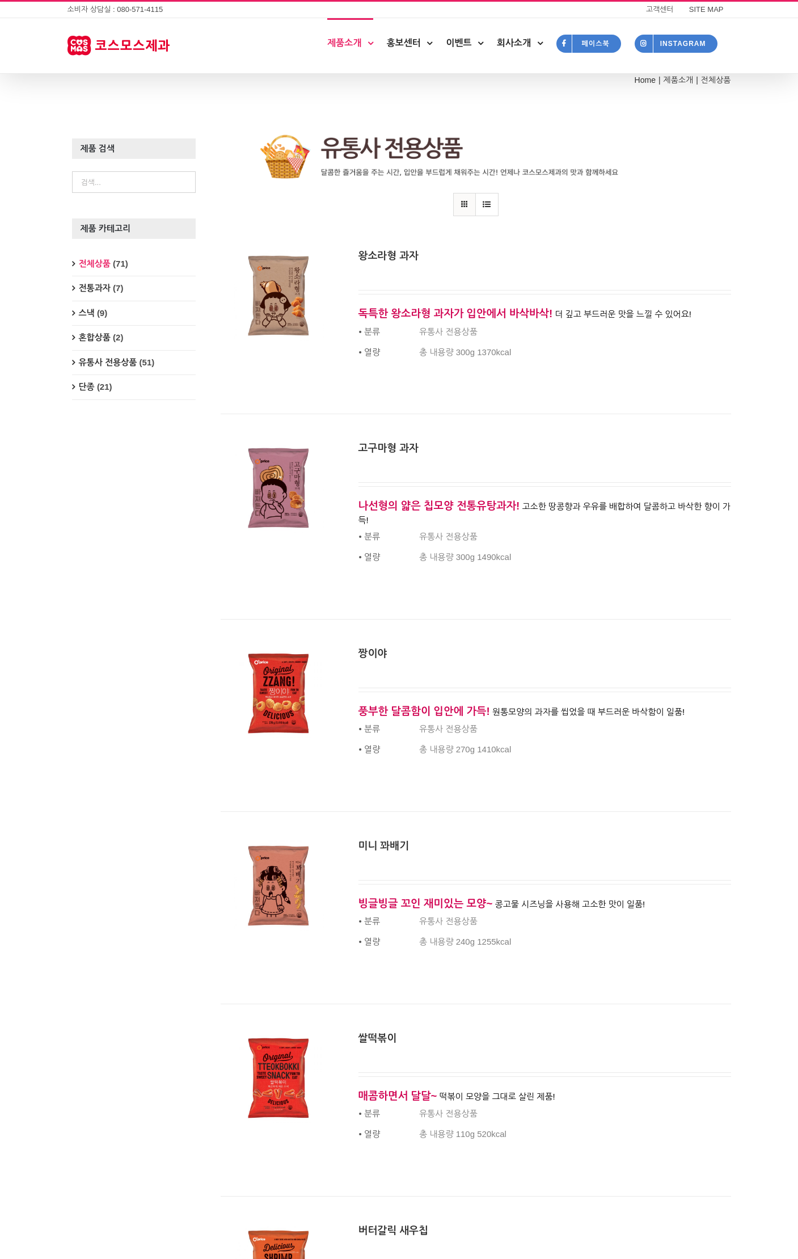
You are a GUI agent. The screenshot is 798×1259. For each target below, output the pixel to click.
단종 (87, 386)
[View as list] (487, 204)
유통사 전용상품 (108, 362)
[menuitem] (660, 10)
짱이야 (372, 653)
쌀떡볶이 (377, 1038)
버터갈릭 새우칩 (393, 1230)
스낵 (87, 313)
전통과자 (95, 288)
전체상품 (95, 263)
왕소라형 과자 (388, 256)
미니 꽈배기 (383, 846)
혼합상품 (95, 337)
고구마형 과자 (388, 448)
